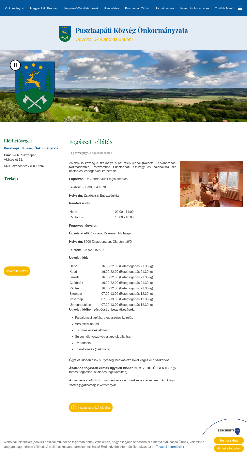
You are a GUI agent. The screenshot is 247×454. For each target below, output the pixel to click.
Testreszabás (229, 440)
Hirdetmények (165, 8)
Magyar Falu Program (44, 8)
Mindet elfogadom (228, 448)
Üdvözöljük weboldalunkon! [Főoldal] (132, 32)
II (15, 64)
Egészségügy (79, 151)
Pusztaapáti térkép (137, 8)
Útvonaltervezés (17, 269)
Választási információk (194, 8)
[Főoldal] (62, 32)
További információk (170, 446)
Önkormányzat (14, 8)
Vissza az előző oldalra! (94, 405)
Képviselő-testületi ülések (81, 8)
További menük (228, 8)
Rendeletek (111, 8)
